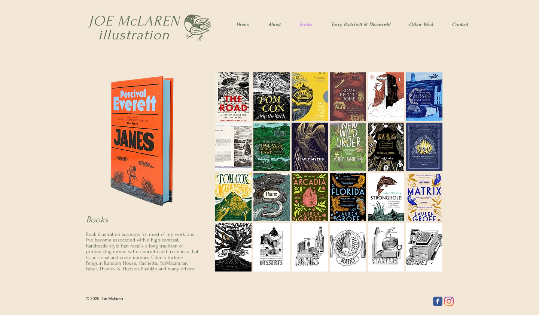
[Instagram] (449, 301)
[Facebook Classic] (437, 301)
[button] (233, 96)
